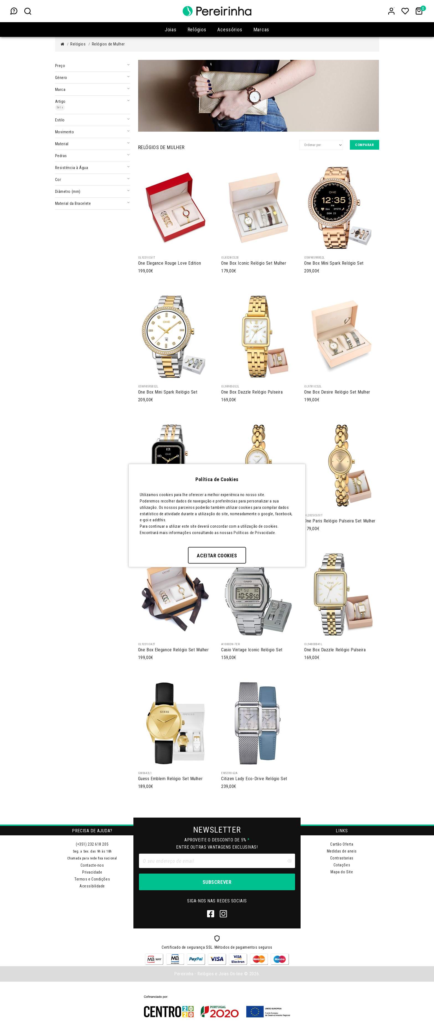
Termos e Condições (92, 879)
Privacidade (92, 872)
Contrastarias (341, 858)
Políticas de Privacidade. (255, 532)
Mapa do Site (341, 872)
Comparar (364, 145)
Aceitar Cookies (217, 555)
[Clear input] (289, 861)
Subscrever (217, 882)
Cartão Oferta (341, 844)
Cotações (342, 865)
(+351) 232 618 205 (92, 844)
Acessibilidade (92, 886)
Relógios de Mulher (108, 44)
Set (60, 107)
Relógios (78, 44)
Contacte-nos (92, 865)
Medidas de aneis (342, 851)
